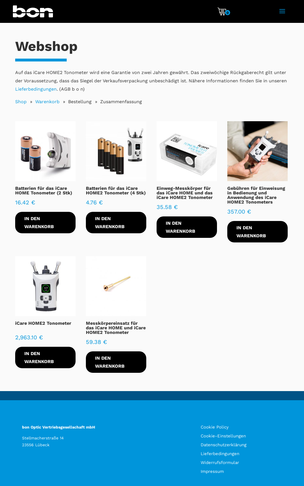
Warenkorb (47, 101)
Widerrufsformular (220, 462)
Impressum (212, 471)
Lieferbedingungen (36, 89)
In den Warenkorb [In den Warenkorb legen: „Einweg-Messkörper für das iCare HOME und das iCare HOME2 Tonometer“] (180, 227)
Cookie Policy (215, 427)
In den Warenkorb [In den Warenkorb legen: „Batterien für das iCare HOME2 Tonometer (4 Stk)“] (110, 222)
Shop (21, 101)
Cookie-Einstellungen (223, 436)
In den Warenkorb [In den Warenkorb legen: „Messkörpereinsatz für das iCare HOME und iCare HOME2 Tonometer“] (110, 362)
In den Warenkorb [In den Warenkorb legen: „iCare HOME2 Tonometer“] (39, 357)
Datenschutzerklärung (223, 444)
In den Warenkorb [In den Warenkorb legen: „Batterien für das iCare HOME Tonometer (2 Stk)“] (39, 222)
